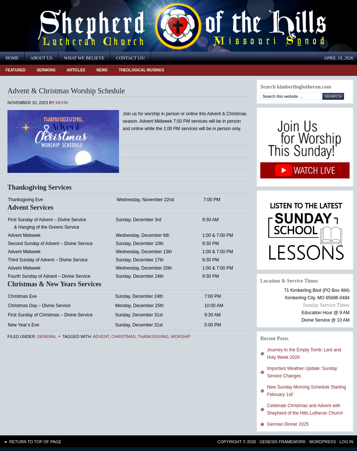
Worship (180, 336)
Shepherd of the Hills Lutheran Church (67, 26)
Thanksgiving (153, 336)
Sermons (46, 70)
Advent (101, 336)
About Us (41, 58)
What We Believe (84, 58)
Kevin (61, 102)
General (46, 336)
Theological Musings (141, 70)
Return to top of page (35, 441)
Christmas (124, 336)
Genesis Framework (283, 441)
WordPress (322, 441)
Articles (76, 70)
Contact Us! (130, 58)
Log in (346, 441)
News (101, 70)
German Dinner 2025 (288, 424)
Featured (16, 70)
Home (12, 58)
